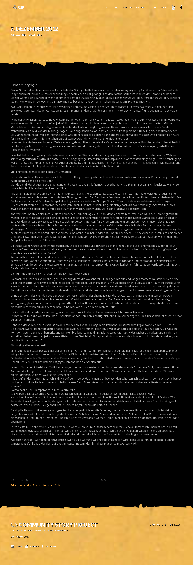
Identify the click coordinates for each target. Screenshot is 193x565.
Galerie (141, 7)
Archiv (127, 7)
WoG (164, 7)
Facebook (48, 546)
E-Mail (17, 546)
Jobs (153, 7)
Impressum (176, 524)
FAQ (115, 7)
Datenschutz (158, 524)
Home (105, 7)
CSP (20, 7)
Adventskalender (21, 485)
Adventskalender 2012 (46, 485)
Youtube (32, 546)
